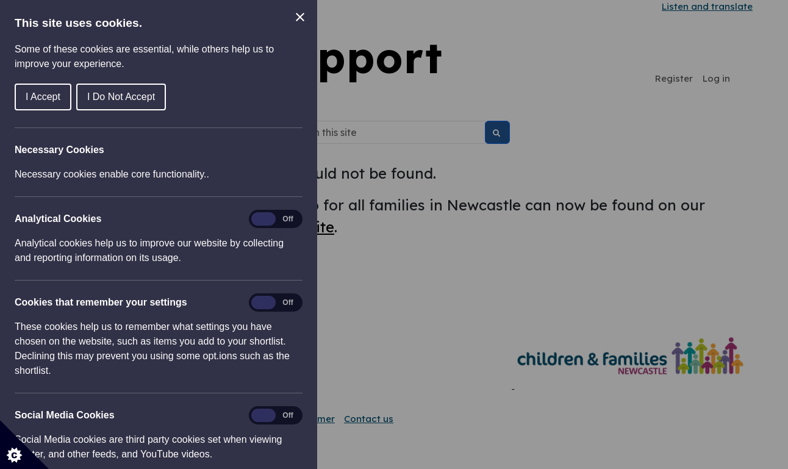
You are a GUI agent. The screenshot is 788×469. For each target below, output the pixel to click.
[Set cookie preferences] (24, 444)
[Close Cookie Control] (300, 17)
